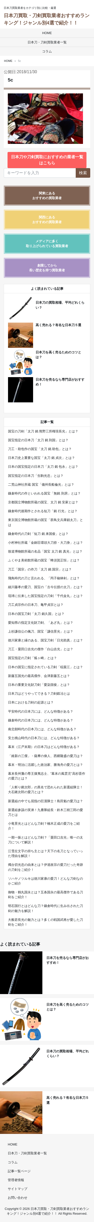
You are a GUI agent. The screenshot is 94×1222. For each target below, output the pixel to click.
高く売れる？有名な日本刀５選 (58, 325)
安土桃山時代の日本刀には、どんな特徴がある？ (44, 738)
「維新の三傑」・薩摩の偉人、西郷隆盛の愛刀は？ (45, 756)
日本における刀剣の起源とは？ (31, 702)
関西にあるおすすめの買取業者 (47, 219)
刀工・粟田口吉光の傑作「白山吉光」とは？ (40, 649)
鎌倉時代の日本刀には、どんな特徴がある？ (40, 720)
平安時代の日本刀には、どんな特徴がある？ (40, 711)
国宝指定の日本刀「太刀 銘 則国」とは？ (38, 440)
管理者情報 (16, 1180)
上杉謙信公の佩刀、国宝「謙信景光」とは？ (40, 631)
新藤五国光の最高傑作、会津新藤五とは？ (39, 676)
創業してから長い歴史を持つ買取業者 (47, 268)
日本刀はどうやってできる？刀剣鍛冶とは (39, 693)
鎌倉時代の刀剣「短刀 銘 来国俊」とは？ (38, 534)
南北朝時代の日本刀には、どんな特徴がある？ (42, 729)
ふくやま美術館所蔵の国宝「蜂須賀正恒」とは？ (44, 560)
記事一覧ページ (19, 1171)
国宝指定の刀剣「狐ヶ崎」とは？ (32, 658)
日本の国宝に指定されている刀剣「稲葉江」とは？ (45, 667)
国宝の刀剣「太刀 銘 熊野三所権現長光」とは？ (43, 431)
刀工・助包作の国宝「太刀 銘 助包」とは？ (40, 449)
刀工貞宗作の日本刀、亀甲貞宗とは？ (35, 605)
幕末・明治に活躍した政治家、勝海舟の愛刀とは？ (45, 765)
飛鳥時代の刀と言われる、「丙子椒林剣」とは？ (44, 578)
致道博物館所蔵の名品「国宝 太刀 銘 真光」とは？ (45, 551)
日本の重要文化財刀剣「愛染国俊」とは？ (39, 685)
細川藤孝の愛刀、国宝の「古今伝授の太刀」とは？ (45, 587)
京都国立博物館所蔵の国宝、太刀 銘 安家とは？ (43, 502)
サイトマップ (17, 1189)
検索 (83, 173)
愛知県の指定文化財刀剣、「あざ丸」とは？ (40, 623)
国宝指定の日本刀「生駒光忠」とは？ (35, 476)
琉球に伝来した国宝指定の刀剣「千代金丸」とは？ (45, 596)
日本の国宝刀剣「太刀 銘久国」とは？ (36, 614)
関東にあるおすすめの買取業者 (47, 195)
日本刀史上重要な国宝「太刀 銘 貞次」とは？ (41, 458)
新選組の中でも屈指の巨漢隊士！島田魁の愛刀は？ (45, 801)
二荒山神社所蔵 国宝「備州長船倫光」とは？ (41, 484)
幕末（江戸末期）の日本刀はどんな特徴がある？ (44, 747)
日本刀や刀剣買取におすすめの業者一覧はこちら (47, 160)
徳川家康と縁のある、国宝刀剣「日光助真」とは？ (45, 640)
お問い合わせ (17, 1198)
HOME (47, 33)
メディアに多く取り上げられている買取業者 (47, 243)
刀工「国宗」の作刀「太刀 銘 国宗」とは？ (40, 569)
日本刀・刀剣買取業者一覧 (47, 42)
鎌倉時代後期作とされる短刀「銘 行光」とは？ (42, 511)
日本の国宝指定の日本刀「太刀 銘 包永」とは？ (43, 467)
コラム (47, 51)
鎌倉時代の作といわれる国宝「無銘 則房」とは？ (44, 493)
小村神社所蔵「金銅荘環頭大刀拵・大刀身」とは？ (45, 542)
